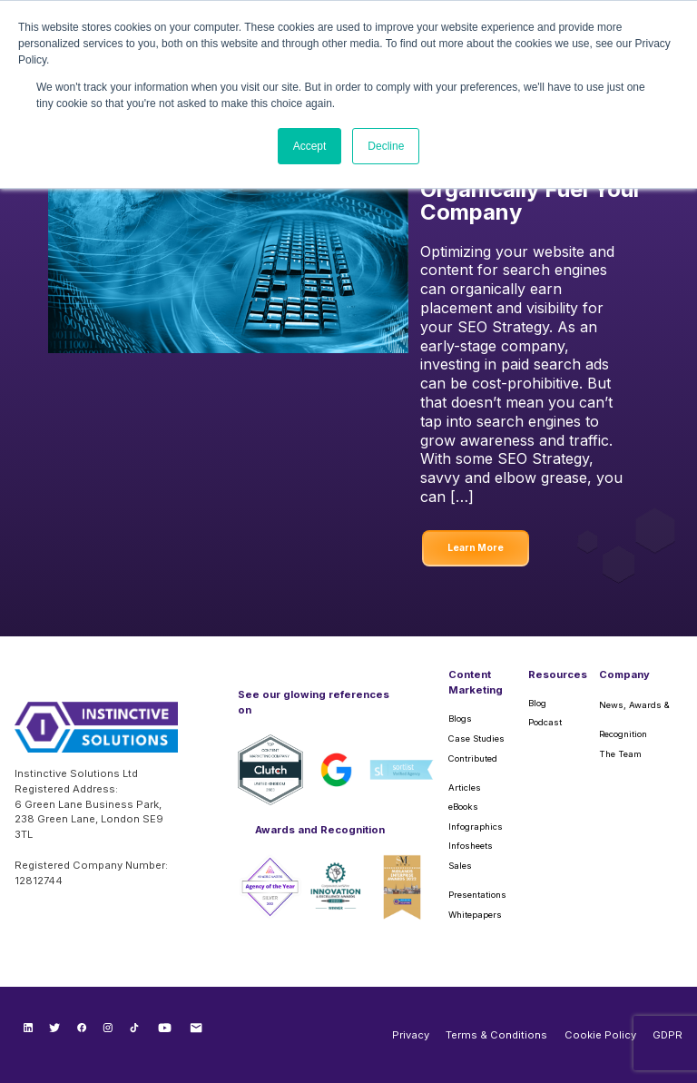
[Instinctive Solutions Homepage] (96, 734)
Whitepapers (475, 915)
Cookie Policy (600, 1035)
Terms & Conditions (496, 1035)
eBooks (463, 807)
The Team (620, 754)
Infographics (475, 827)
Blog (537, 703)
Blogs (460, 719)
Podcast (545, 722)
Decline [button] (386, 146)
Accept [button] (310, 146)
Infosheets (470, 846)
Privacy (410, 1035)
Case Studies (476, 738)
